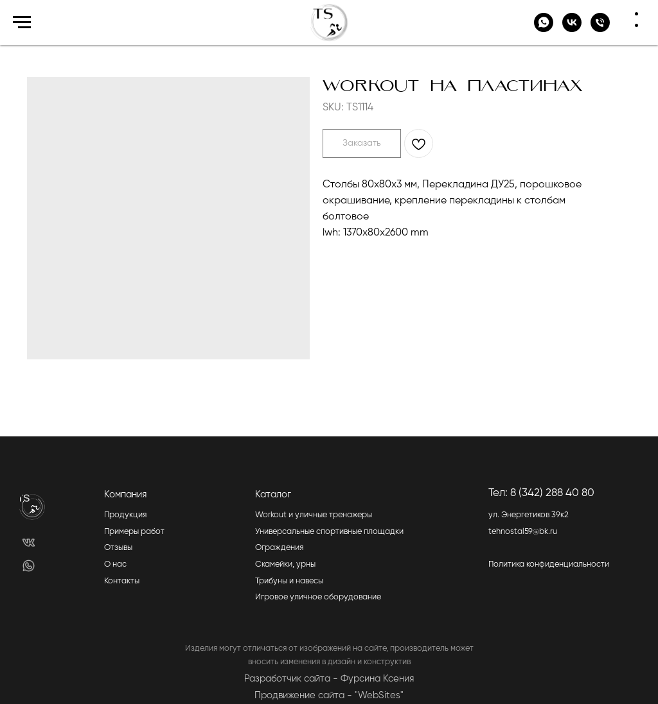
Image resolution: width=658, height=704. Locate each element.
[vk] (572, 28)
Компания (125, 494)
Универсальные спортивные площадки (329, 532)
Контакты (121, 581)
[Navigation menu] (22, 22)
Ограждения (279, 548)
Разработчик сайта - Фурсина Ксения (329, 678)
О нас (115, 564)
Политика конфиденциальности (548, 564)
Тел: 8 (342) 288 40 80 (541, 493)
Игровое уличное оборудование (318, 597)
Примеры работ (134, 532)
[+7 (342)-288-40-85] (600, 28)
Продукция (125, 515)
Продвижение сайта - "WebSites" (329, 695)
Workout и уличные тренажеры (313, 515)
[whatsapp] (543, 28)
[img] (28, 543)
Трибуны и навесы (289, 581)
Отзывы (118, 548)
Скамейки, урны (285, 564)
